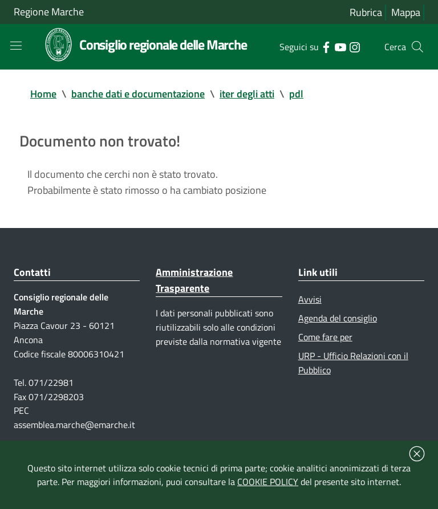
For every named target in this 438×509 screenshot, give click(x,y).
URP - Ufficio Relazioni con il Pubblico (353, 363)
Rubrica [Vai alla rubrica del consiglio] (366, 12)
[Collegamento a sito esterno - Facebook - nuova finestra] (326, 46)
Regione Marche (49, 11)
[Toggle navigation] (16, 45)
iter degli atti (247, 93)
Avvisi (310, 299)
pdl (296, 93)
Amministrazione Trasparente (194, 280)
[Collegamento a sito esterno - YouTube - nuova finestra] (340, 46)
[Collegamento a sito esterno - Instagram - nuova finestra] (354, 46)
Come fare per (325, 337)
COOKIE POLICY (267, 481)
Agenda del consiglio (337, 318)
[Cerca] (417, 47)
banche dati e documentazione (138, 93)
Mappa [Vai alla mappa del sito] (405, 12)
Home (43, 93)
